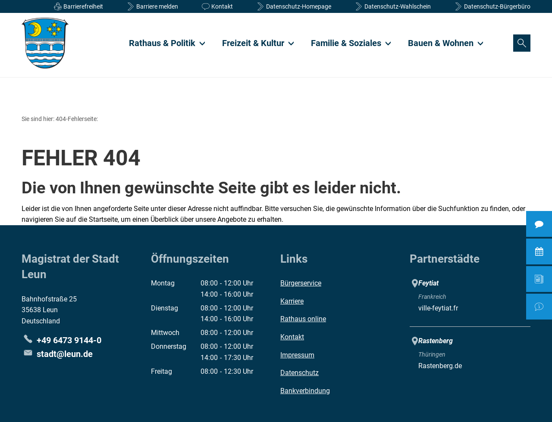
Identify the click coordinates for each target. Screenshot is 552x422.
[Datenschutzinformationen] (292, 6)
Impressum (297, 355)
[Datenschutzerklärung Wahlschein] (392, 6)
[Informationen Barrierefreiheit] (77, 6)
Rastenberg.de (440, 366)
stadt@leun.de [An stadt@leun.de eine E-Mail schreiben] (57, 354)
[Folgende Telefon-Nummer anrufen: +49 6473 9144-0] (61, 340)
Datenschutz (299, 373)
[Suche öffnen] (521, 43)
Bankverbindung (305, 391)
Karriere (292, 301)
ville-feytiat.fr (438, 308)
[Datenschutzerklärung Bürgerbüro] (491, 6)
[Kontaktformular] (216, 6)
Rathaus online (303, 319)
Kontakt (292, 337)
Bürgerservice (300, 283)
